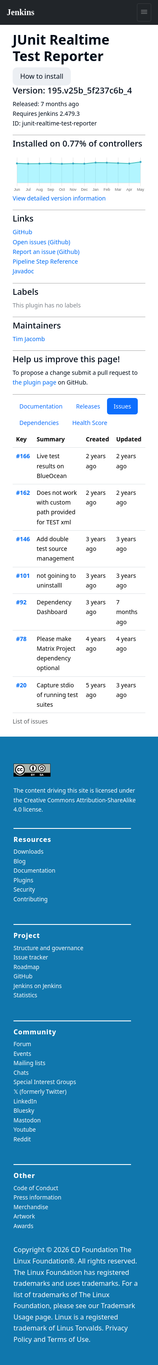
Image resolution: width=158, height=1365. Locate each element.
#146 (23, 539)
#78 (21, 639)
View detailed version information (59, 198)
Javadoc (23, 271)
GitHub (22, 232)
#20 (21, 685)
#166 (23, 456)
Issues (122, 406)
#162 (23, 493)
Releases (88, 406)
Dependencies (39, 423)
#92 (21, 602)
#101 (23, 576)
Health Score (89, 423)
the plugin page (34, 382)
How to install (41, 76)
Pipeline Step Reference (45, 261)
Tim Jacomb (29, 339)
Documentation (40, 406)
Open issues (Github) (41, 242)
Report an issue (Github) (46, 252)
